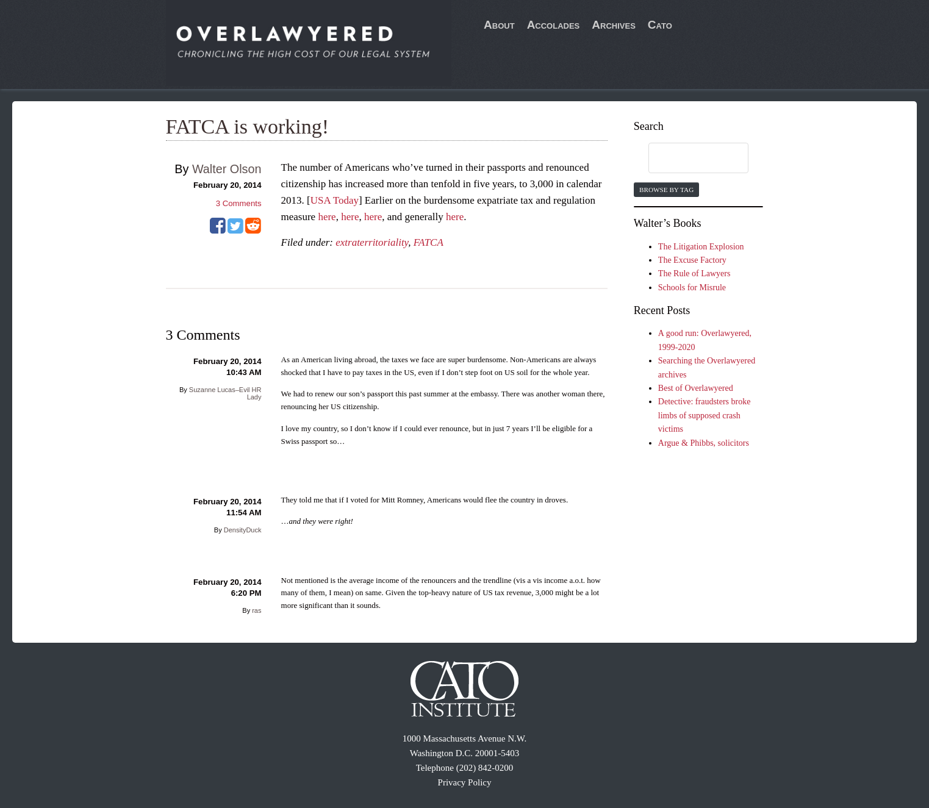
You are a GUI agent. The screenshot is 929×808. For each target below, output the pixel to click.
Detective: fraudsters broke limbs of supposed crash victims (704, 415)
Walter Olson (227, 169)
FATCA (428, 242)
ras (256, 610)
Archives (614, 24)
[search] (687, 158)
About (499, 24)
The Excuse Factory (692, 260)
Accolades (553, 24)
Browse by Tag (666, 189)
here (326, 217)
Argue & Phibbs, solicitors (703, 443)
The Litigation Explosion (701, 246)
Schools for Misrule (692, 287)
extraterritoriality (371, 242)
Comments (239, 203)
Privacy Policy (465, 782)
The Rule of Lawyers (694, 273)
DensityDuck (243, 530)
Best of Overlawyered (695, 388)
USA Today (334, 200)
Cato (660, 24)
